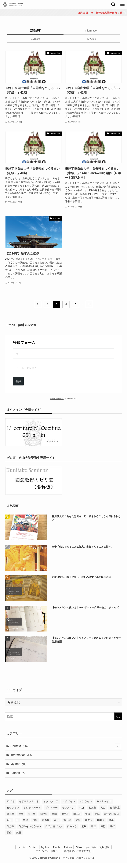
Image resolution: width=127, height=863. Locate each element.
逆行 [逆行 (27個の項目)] (102, 826)
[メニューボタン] (122, 4)
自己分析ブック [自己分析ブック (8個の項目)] (54, 826)
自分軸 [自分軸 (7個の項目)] (10, 826)
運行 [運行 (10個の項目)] (112, 826)
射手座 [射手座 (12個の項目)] (65, 813)
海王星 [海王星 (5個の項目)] (67, 820)
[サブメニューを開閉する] (117, 746)
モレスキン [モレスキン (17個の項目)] (68, 807)
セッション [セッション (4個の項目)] (13, 807)
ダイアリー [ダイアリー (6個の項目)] (51, 807)
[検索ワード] (63, 716)
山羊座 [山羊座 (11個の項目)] (77, 813)
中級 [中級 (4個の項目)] (81, 807)
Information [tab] (91, 30)
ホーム (21, 847)
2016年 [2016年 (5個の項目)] (11, 801)
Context (65, 746)
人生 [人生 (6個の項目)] (102, 807)
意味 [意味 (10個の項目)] (97, 813)
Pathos (17, 773)
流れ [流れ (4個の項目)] (56, 820)
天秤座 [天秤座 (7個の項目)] (43, 813)
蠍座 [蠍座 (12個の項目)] (93, 826)
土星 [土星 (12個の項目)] (21, 813)
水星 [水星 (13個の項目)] (35, 820)
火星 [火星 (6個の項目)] (77, 820)
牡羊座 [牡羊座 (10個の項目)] (100, 820)
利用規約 (104, 847)
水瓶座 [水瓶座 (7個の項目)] (45, 820)
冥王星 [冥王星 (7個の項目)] (10, 813)
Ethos (79, 847)
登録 (18, 381)
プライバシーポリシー (48, 851)
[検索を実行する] (118, 716)
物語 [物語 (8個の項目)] (111, 820)
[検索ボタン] (113, 4)
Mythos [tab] (91, 38)
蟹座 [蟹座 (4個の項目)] (84, 826)
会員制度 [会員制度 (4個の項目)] (115, 807)
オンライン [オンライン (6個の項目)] (86, 801)
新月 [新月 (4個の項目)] (9, 820)
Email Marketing (57, 399)
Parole (56, 847)
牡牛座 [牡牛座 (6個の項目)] (88, 820)
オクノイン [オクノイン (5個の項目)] (69, 801)
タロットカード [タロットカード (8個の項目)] (32, 807)
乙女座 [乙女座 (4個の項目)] (92, 807)
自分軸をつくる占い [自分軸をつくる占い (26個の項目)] (30, 826)
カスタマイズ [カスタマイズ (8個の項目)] (103, 801)
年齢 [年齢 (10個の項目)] (87, 813)
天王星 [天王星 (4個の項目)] (31, 813)
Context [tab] (35, 38)
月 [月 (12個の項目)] (17, 820)
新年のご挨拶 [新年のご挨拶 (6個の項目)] (111, 813)
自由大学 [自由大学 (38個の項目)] (72, 826)
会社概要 (91, 847)
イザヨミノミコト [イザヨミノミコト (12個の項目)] (29, 801)
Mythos (18, 763)
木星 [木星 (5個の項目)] (25, 820)
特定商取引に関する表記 (77, 851)
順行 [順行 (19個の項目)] (9, 832)
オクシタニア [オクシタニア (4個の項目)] (50, 801)
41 (89, 304)
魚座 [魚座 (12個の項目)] (18, 832)
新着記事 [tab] (35, 30)
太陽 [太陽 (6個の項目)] (54, 813)
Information (21, 755)
